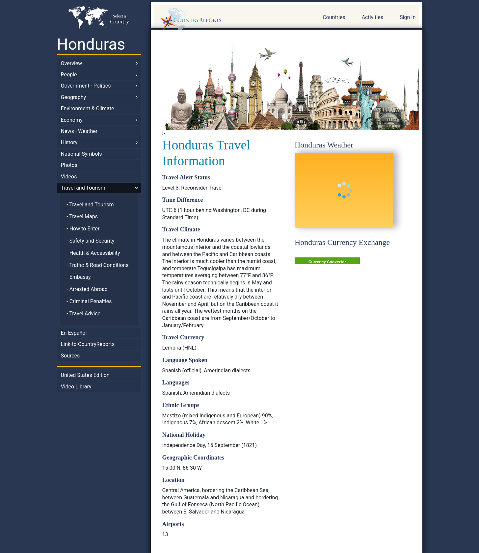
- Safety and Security (90, 241)
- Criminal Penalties (89, 301)
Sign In (407, 17)
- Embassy (79, 277)
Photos (69, 165)
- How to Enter (83, 228)
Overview (71, 63)
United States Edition (85, 375)
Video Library (76, 386)
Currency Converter (327, 261)
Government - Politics (86, 86)
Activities (372, 17)
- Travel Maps (82, 216)
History (69, 142)
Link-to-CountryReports (88, 344)
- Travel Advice (83, 313)
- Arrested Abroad (87, 289)
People (69, 74)
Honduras (91, 44)
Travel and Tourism (83, 188)
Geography (73, 97)
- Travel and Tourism (90, 204)
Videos (69, 176)
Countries (334, 17)
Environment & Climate (87, 108)
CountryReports (226, 19)
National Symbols (81, 154)
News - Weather (79, 131)
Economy (72, 120)
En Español (74, 333)
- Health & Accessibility (93, 253)
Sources (70, 356)
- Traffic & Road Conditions (97, 265)
